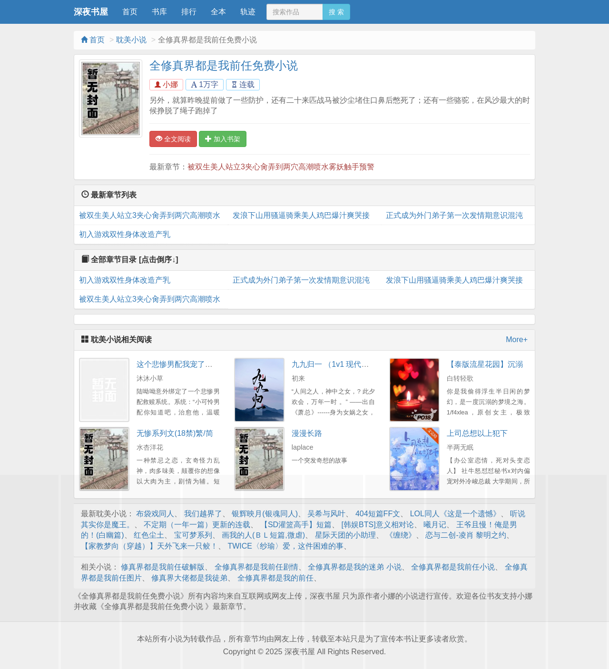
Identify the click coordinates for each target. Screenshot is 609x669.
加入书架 (222, 139)
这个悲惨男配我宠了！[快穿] (184, 364)
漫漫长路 (307, 433)
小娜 (166, 84)
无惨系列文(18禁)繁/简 (175, 433)
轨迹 (247, 12)
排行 (188, 12)
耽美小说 (131, 40)
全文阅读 (173, 139)
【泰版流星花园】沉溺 (485, 364)
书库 (159, 12)
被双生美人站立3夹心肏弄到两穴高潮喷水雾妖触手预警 (280, 167)
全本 (218, 12)
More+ (517, 339)
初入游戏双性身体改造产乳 (124, 234)
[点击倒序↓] (158, 260)
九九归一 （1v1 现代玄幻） (338, 364)
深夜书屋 (91, 12)
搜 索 (336, 12)
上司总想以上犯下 (477, 433)
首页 (130, 12)
